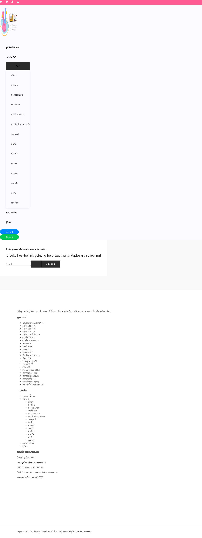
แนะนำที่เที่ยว (28, 443)
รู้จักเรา (25, 446)
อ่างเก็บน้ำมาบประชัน (37, 416)
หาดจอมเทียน (33, 407)
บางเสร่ (31, 425)
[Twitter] (1, 2)
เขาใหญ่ (31, 440)
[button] (9, 231)
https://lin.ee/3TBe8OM (32, 467)
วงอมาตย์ (32, 419)
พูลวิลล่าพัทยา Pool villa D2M (33, 462)
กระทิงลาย (32, 410)
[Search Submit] (36, 264)
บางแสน (31, 404)
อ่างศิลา (31, 431)
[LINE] (18, 2)
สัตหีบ (30, 422)
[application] (14, 57)
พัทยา (30, 402)
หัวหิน (30, 437)
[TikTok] (12, 2)
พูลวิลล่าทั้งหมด (28, 396)
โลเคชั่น (25, 399)
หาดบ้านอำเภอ (34, 413)
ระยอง (30, 428)
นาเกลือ (31, 434)
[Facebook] (7, 2)
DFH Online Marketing (82, 531)
